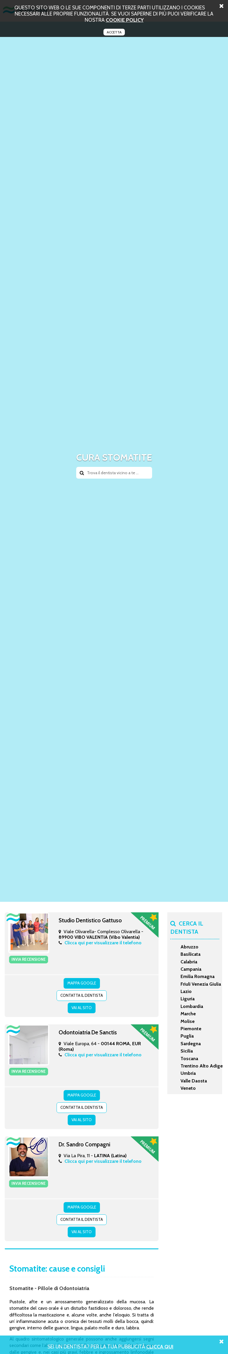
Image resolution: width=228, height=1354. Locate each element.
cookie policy (125, 20)
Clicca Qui (159, 1346)
